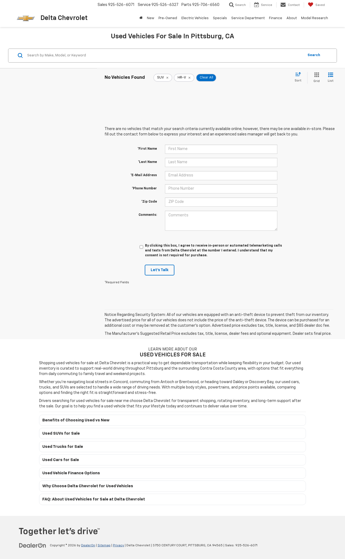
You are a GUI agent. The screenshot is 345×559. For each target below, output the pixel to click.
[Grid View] (315, 78)
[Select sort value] (299, 77)
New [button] (150, 18)
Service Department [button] (248, 18)
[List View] (330, 78)
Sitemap (104, 545)
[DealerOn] (32, 545)
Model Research (314, 18)
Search (314, 55)
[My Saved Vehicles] (316, 5)
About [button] (292, 18)
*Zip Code (149, 201)
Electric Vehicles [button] (195, 18)
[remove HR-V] (184, 78)
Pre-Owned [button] (167, 18)
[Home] (141, 18)
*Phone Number (144, 188)
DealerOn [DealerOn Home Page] (88, 545)
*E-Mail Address (143, 175)
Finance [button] (275, 18)
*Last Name (147, 162)
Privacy (118, 545)
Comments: (148, 215)
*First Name (147, 149)
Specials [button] (220, 18)
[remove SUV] (162, 78)
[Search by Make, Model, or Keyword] (165, 55)
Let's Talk (159, 270)
